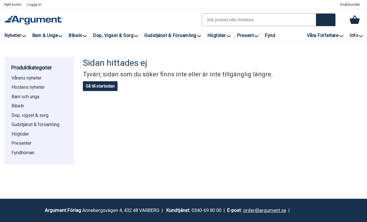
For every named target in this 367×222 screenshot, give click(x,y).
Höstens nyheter (28, 87)
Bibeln (75, 35)
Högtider (216, 35)
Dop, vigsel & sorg (113, 35)
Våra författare (323, 35)
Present (245, 35)
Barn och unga (25, 96)
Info (354, 35)
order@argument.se (264, 210)
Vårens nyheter (26, 78)
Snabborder (350, 4)
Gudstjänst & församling (170, 35)
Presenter (21, 143)
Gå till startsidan (100, 86)
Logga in (34, 4)
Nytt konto (13, 4)
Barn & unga (45, 35)
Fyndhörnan (22, 152)
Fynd (270, 35)
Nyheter (12, 35)
